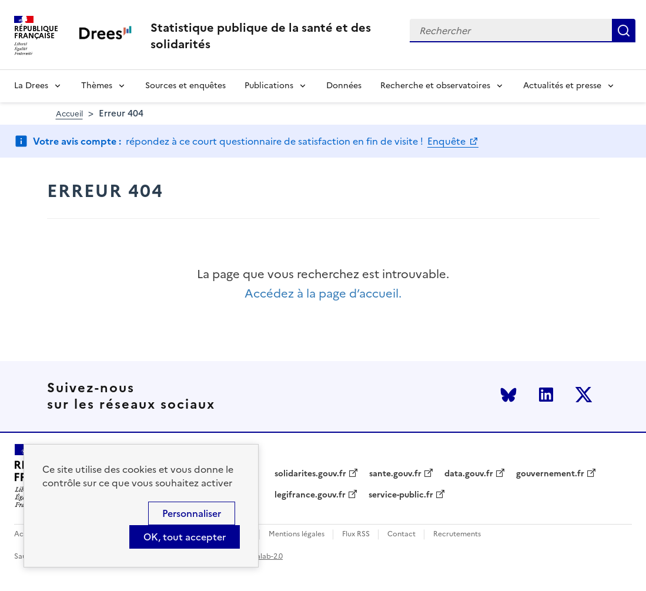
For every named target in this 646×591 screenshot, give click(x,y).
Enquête (447, 141)
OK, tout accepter (184, 537)
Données (344, 85)
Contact (401, 534)
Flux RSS (356, 534)
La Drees (31, 85)
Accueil (69, 113)
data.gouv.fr (468, 474)
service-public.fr (401, 495)
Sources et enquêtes (185, 85)
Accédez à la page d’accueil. (323, 293)
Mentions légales (296, 534)
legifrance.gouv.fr (310, 495)
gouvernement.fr (550, 474)
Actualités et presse (562, 85)
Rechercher (623, 30)
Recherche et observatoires (435, 85)
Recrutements (457, 534)
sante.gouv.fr (395, 474)
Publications (269, 85)
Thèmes (96, 85)
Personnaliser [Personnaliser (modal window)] (191, 513)
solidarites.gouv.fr (310, 474)
